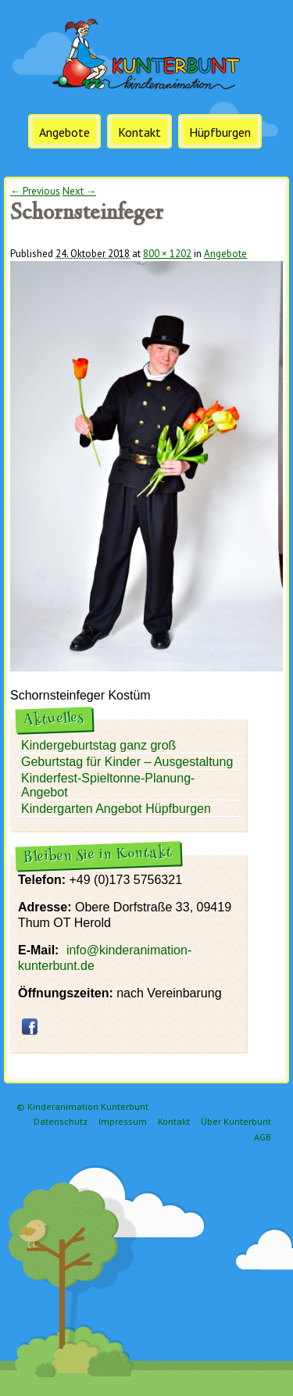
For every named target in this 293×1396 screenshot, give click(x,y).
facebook (30, 1026)
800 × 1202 (167, 253)
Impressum (122, 1121)
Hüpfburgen (220, 132)
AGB (262, 1137)
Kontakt (139, 132)
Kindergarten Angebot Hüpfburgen (116, 808)
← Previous (35, 191)
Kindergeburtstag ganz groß (98, 745)
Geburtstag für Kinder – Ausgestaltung (127, 761)
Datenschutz (61, 1121)
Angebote (64, 132)
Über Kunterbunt (236, 1121)
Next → (79, 191)
